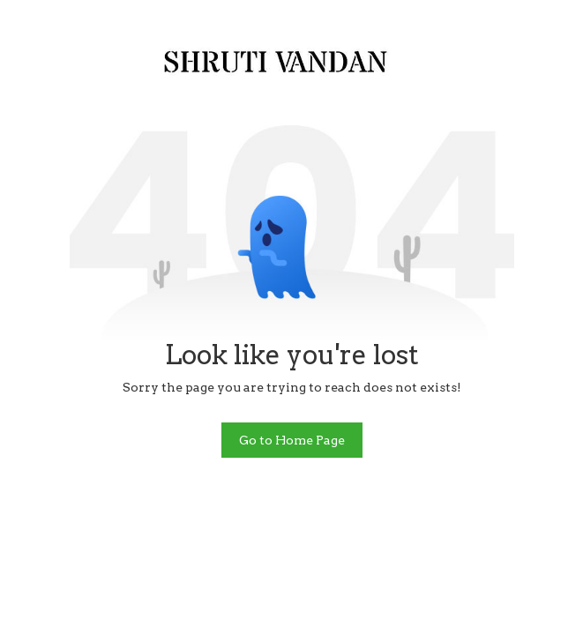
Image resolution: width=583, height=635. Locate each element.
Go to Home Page (292, 440)
